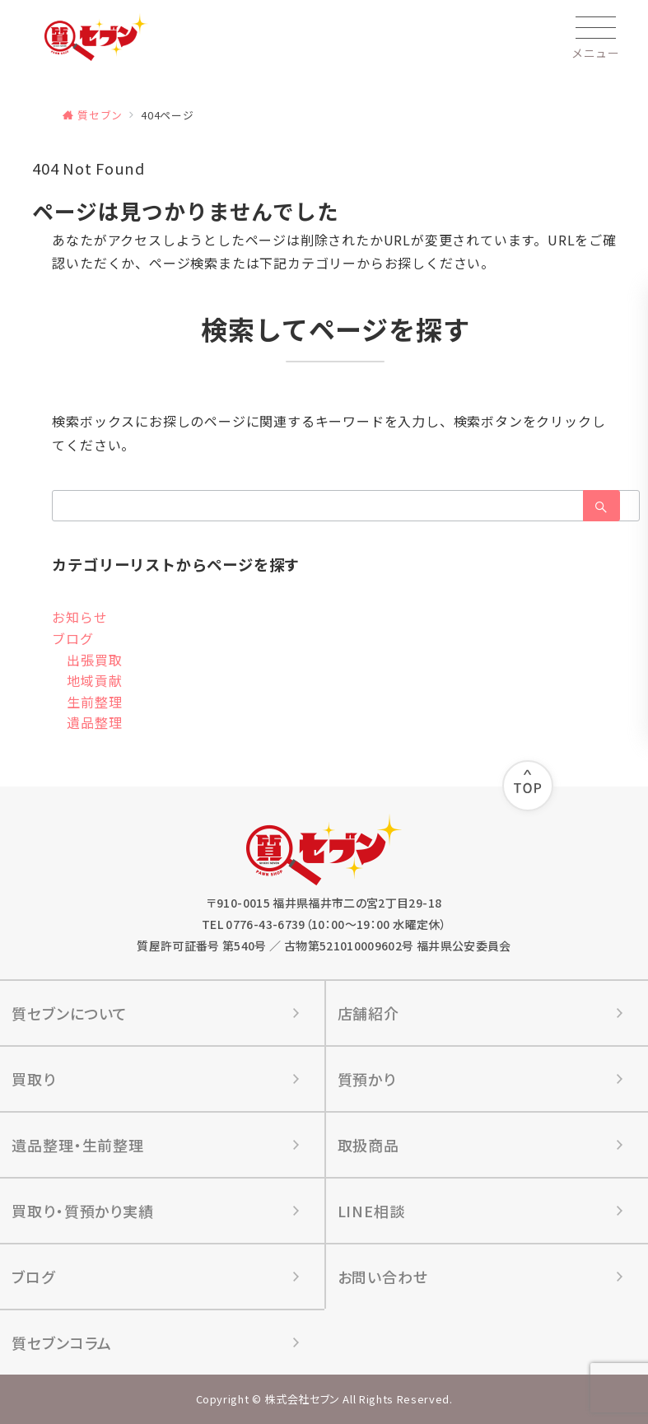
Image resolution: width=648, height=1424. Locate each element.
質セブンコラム (62, 1342)
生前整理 (94, 702)
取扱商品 (369, 1145)
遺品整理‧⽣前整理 (78, 1145)
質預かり (367, 1079)
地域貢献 (94, 680)
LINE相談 (371, 1210)
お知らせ (79, 617)
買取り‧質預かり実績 (83, 1210)
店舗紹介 (369, 1013)
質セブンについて (70, 1013)
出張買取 (94, 660)
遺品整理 (94, 722)
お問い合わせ (383, 1276)
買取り (34, 1079)
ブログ (72, 638)
